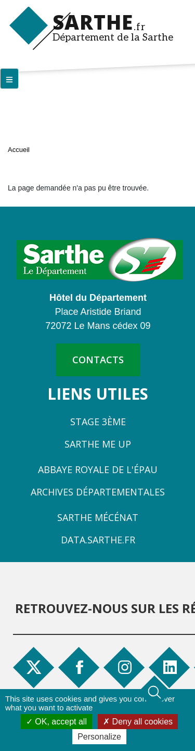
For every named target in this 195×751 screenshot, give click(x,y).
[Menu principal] (9, 78)
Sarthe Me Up (97, 444)
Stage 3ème (98, 421)
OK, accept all (56, 721)
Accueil (19, 150)
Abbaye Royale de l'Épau (98, 469)
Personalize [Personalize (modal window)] (99, 736)
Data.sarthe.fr (98, 539)
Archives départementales (98, 492)
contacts (98, 359)
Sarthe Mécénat (97, 517)
